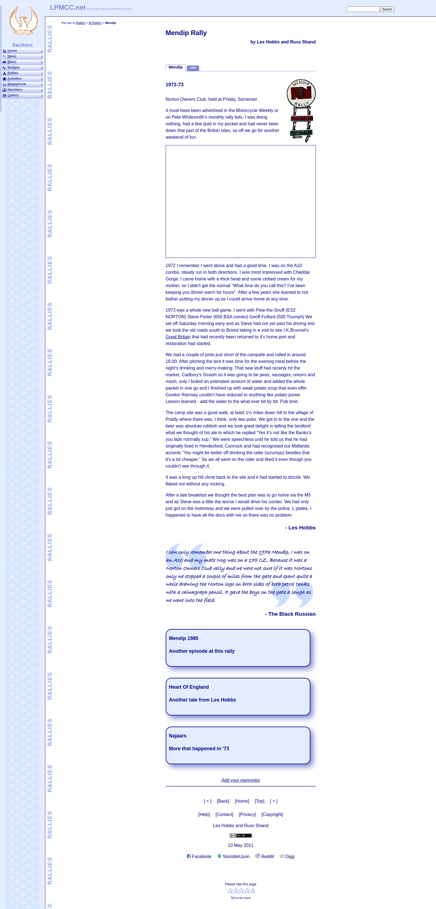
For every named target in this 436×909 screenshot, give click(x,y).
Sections (22, 45)
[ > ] (274, 801)
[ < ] (207, 801)
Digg (287, 856)
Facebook (199, 856)
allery (22, 95)
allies (22, 73)
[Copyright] (272, 814)
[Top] (259, 801)
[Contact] (224, 814)
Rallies (80, 23)
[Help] (204, 814)
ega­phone (22, 84)
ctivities (22, 78)
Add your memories (240, 780)
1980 (193, 67)
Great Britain (178, 336)
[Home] (242, 801)
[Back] (223, 801)
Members (22, 89)
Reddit (264, 856)
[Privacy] (247, 814)
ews (22, 56)
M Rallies (95, 23)
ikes (22, 62)
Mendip (176, 67)
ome (22, 50)
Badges (22, 67)
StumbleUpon (233, 856)
